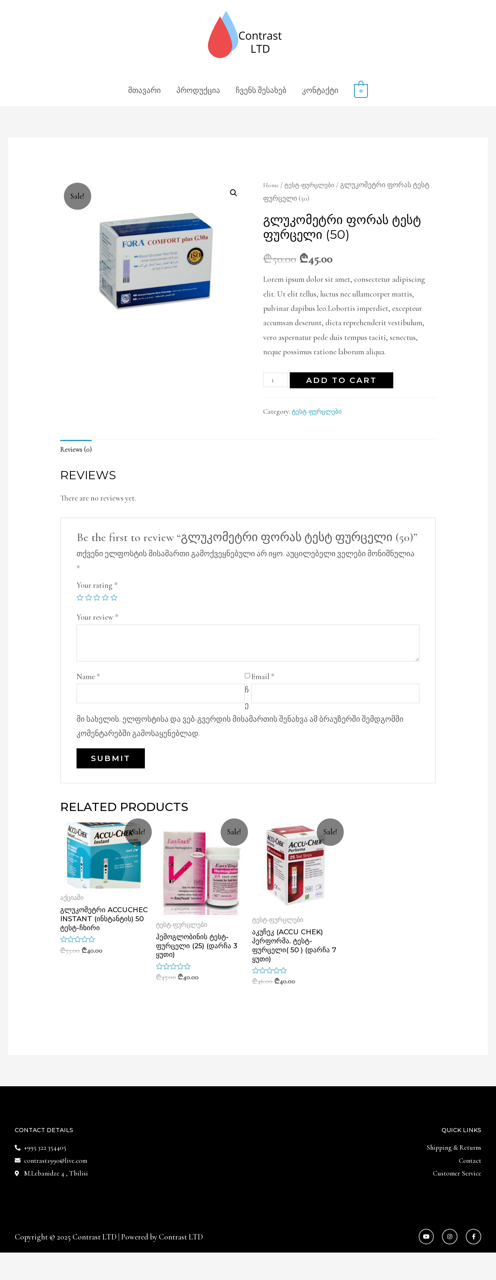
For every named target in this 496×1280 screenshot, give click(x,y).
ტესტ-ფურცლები (314, 185)
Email (263, 679)
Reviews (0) (78, 450)
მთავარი (144, 90)
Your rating (97, 587)
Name (88, 679)
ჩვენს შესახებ (261, 90)
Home (271, 185)
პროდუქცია (198, 90)
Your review (98, 620)
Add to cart (344, 380)
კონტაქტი (320, 90)
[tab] (78, 451)
